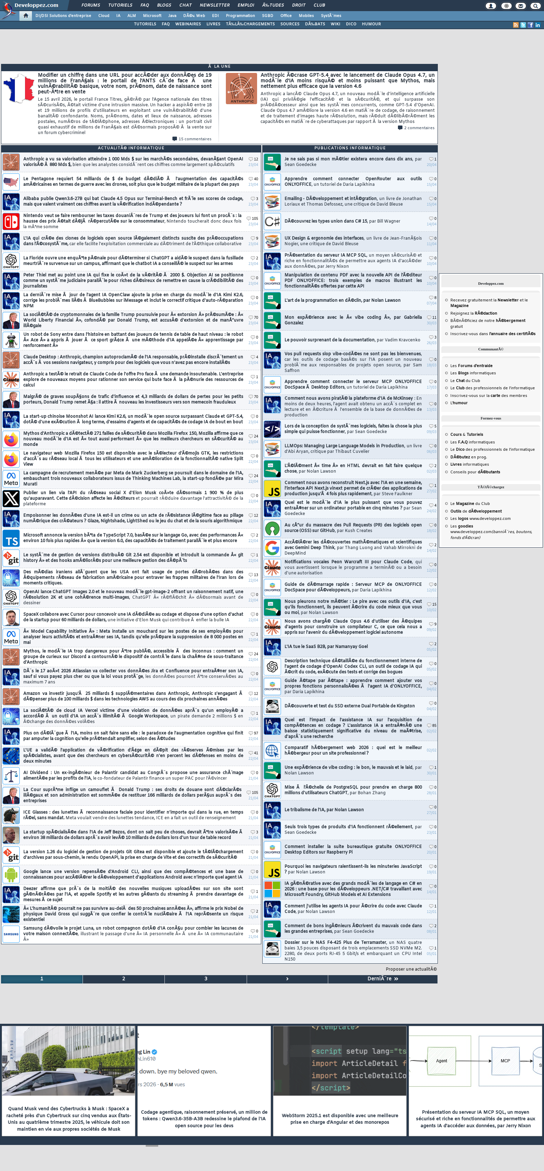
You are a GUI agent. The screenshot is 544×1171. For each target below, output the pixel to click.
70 (253, 318)
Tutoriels (120, 5)
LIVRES (213, 24)
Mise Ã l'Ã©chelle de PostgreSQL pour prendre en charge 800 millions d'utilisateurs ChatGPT (353, 790)
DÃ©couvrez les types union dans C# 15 (342, 221)
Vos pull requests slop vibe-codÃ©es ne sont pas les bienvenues (353, 362)
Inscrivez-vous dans (493, 334)
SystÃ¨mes (331, 16)
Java (172, 16)
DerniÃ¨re (382, 979)
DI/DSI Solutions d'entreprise (63, 16)
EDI (215, 16)
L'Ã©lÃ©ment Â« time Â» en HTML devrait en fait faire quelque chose (353, 468)
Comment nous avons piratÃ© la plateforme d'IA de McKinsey (353, 407)
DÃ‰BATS (315, 24)
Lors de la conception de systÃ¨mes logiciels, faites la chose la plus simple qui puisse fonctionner (353, 429)
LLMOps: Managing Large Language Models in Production (353, 449)
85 (431, 726)
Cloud (103, 16)
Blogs (164, 5)
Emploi (246, 5)
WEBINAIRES (188, 24)
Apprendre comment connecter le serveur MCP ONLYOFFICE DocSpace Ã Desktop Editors (353, 384)
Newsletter (214, 5)
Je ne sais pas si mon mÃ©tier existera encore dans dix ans (353, 162)
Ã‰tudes (273, 5)
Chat (185, 5)
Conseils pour (475, 472)
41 (253, 753)
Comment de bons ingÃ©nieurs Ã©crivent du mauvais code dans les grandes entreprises (353, 929)
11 (431, 318)
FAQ (145, 5)
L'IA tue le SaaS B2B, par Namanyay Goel (326, 647)
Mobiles (306, 16)
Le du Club (470, 503)
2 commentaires (416, 128)
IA (118, 16)
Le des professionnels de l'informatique (492, 388)
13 (253, 575)
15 (431, 605)
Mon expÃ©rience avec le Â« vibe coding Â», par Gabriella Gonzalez (353, 320)
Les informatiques (473, 373)
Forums (91, 5)
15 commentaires (192, 139)
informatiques (469, 464)
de (476, 511)
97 (253, 733)
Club (319, 5)
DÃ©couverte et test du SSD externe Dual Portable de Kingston (349, 706)
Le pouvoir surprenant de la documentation (352, 340)
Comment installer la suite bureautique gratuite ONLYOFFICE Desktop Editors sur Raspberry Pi (353, 849)
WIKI (335, 24)
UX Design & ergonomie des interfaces (353, 241)
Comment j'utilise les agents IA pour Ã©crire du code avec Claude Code (353, 909)
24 (253, 436)
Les (471, 366)
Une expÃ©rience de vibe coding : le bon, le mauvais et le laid (353, 770)
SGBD (267, 16)
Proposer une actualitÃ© (411, 969)
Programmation (240, 16)
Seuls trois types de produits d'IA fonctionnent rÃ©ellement (353, 830)
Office (286, 16)
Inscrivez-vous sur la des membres (488, 395)
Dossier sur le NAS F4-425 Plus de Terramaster (353, 951)
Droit (298, 5)
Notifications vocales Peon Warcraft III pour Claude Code (353, 567)
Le (457, 381)
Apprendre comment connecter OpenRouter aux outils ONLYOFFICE (353, 182)
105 (252, 219)
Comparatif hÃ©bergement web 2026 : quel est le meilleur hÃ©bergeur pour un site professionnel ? (353, 750)
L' (459, 403)
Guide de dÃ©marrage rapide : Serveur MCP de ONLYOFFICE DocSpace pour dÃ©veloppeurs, (353, 587)
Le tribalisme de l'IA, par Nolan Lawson (324, 810)
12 (253, 159)
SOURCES (289, 24)
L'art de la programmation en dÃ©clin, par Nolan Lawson (342, 301)
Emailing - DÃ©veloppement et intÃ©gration (353, 201)
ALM (131, 16)
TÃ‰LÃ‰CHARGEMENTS (250, 24)
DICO (351, 24)
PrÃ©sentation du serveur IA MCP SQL (353, 261)
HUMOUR (371, 24)
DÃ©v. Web (194, 16)
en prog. (468, 457)
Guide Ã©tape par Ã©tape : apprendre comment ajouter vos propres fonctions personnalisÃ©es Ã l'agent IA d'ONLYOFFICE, (353, 686)
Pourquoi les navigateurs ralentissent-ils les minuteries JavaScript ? (353, 869)
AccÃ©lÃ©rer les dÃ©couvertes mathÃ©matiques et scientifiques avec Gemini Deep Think (353, 548)
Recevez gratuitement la (484, 300)
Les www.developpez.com (480, 518)
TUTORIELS (145, 24)
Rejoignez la (473, 313)
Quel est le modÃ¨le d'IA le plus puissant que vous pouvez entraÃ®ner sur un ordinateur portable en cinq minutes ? (353, 508)
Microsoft (152, 16)
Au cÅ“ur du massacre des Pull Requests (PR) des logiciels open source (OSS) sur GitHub (353, 528)
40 (253, 179)
